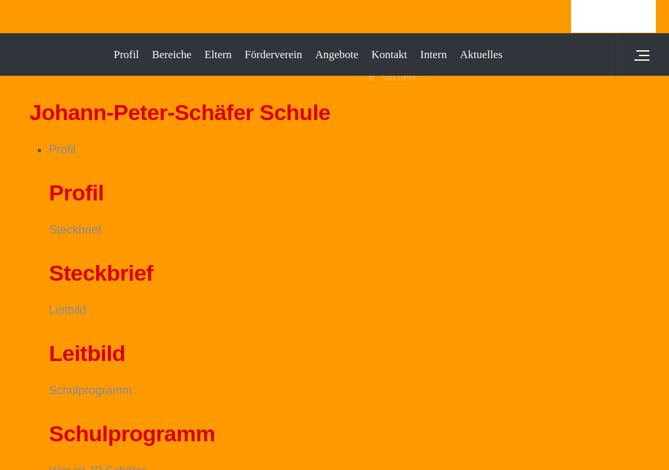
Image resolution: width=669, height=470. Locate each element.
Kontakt (390, 54)
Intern (433, 54)
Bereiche (171, 54)
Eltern (218, 54)
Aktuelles (481, 54)
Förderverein (273, 54)
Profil (62, 149)
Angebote (336, 54)
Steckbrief (75, 229)
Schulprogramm (90, 390)
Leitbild (67, 310)
